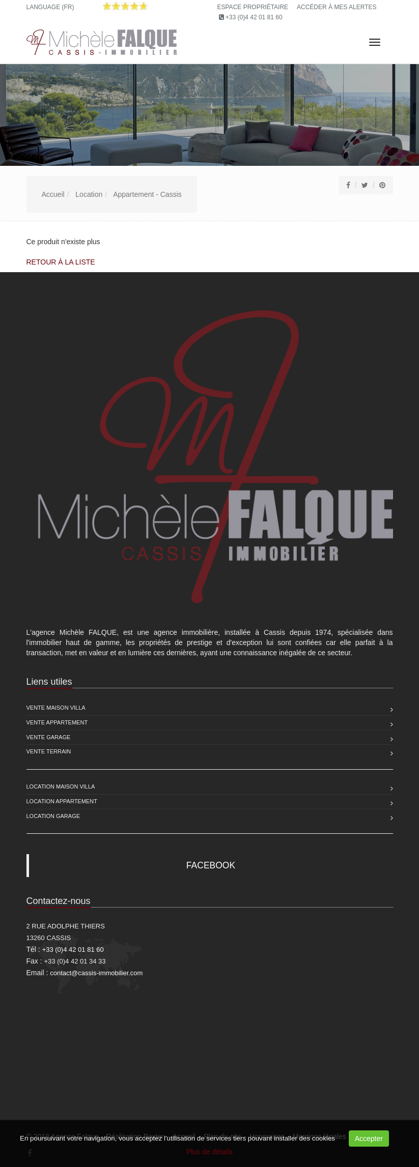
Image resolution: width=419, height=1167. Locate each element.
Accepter (369, 1138)
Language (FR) (50, 7)
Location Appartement (61, 801)
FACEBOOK (210, 865)
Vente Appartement (57, 722)
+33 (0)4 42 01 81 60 (254, 17)
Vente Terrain (48, 751)
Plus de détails (209, 1152)
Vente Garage (48, 737)
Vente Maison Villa (56, 708)
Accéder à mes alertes (337, 7)
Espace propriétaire (253, 7)
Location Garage (53, 816)
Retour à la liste (60, 262)
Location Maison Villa (60, 786)
